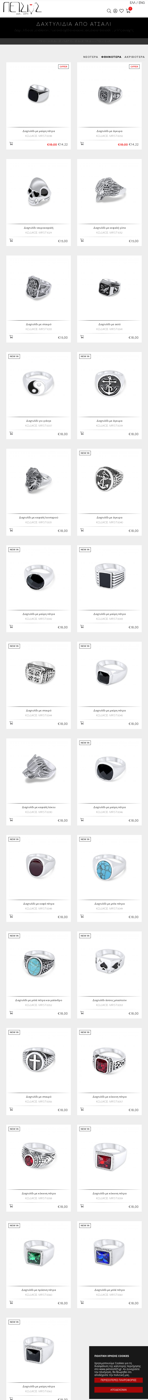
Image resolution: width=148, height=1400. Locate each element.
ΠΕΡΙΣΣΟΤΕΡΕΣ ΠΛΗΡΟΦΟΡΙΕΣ (118, 1380)
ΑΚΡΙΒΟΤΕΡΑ (134, 57)
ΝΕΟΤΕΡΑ (90, 57)
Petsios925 (22, 8)
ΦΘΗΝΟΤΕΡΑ (111, 57)
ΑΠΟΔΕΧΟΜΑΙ (118, 1390)
